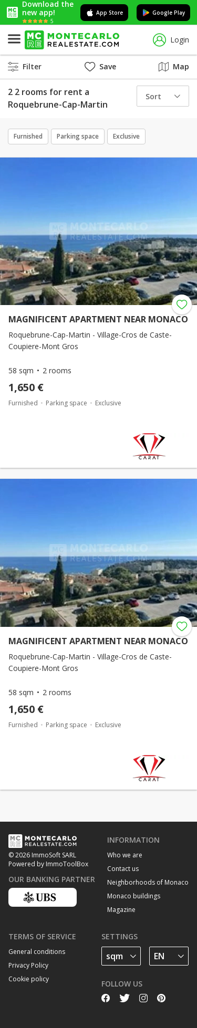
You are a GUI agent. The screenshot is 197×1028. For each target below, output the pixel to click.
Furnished (28, 136)
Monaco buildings (133, 895)
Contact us (123, 868)
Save (100, 66)
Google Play (163, 12)
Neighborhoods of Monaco (148, 882)
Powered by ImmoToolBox (48, 863)
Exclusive (126, 136)
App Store (104, 12)
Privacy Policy (28, 965)
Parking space (78, 136)
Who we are (124, 855)
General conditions (36, 951)
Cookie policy (28, 978)
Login (171, 40)
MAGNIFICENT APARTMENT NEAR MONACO (98, 319)
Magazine (121, 909)
